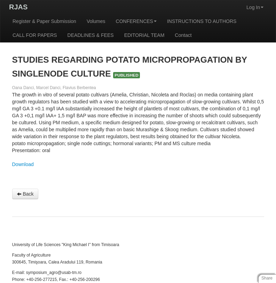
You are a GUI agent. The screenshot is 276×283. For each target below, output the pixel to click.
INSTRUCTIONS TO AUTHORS (201, 21)
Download (23, 164)
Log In (254, 7)
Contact (183, 35)
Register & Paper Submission (44, 21)
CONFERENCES (136, 21)
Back (25, 194)
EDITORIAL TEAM (144, 35)
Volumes (96, 21)
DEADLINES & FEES (91, 35)
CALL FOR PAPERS (35, 35)
